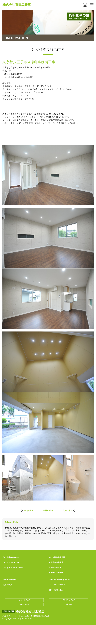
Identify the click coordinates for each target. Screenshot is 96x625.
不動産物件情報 (9, 579)
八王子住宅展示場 (56, 562)
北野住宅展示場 (55, 567)
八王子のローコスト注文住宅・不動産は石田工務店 (25, 616)
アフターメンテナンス (58, 585)
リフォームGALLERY (12, 562)
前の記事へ (26, 510)
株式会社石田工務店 (17, 4)
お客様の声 (7, 585)
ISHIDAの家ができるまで (59, 579)
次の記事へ (69, 510)
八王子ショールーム (57, 572)
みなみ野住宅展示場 (57, 557)
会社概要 (69, 604)
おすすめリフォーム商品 (13, 567)
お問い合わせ (24, 604)
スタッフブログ (24, 600)
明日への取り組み (56, 590)
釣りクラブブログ (69, 600)
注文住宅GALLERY (11, 557)
